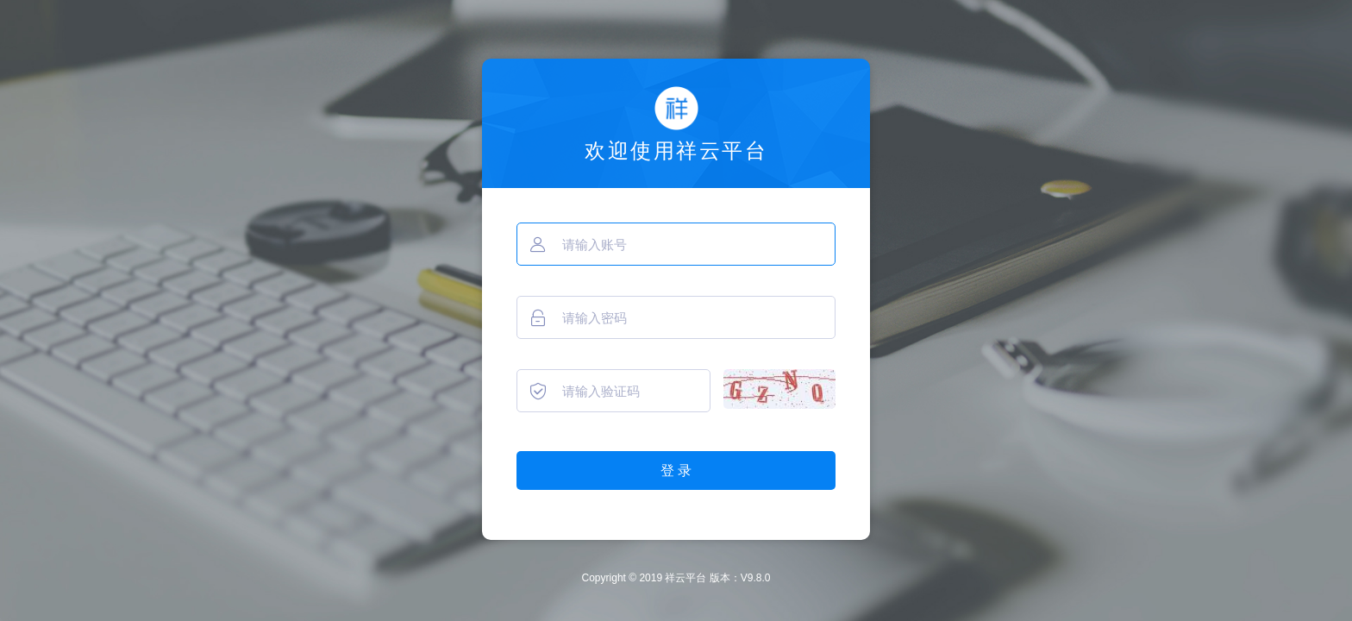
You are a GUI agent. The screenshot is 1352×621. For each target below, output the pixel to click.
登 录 (676, 470)
